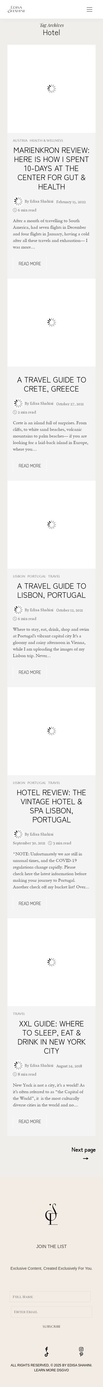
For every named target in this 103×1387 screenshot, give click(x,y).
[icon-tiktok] (34, 1354)
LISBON (19, 576)
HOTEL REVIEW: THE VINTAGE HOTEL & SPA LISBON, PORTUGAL (51, 805)
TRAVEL (54, 576)
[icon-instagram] (69, 1349)
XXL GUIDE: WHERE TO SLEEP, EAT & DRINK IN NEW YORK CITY (52, 1037)
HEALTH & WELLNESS (46, 141)
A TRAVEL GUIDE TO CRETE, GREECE (51, 384)
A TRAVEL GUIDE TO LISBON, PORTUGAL (51, 590)
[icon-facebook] (34, 1349)
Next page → (83, 1153)
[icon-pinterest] (69, 1354)
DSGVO (63, 1370)
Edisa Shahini (42, 201)
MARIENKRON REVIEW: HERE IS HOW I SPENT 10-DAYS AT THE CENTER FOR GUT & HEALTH (51, 168)
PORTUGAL (36, 576)
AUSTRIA (20, 141)
